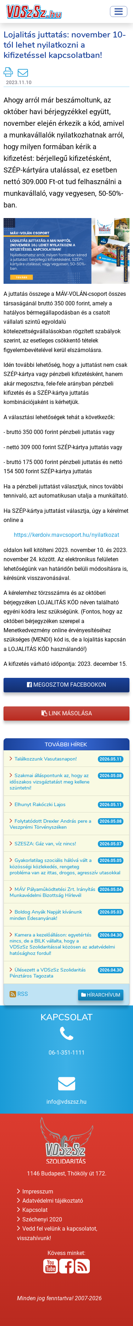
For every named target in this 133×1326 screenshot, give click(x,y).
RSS (19, 994)
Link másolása (66, 713)
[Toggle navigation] (118, 11)
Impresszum (35, 1191)
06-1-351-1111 (67, 1052)
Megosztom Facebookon (66, 684)
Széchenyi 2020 (39, 1219)
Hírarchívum (100, 995)
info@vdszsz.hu (66, 1101)
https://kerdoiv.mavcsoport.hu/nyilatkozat (66, 535)
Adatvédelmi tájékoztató (50, 1200)
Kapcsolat (32, 1210)
